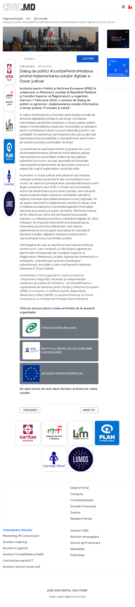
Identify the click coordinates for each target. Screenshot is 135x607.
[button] (130, 7)
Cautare (88, 58)
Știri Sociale (27, 66)
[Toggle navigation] (123, 6)
